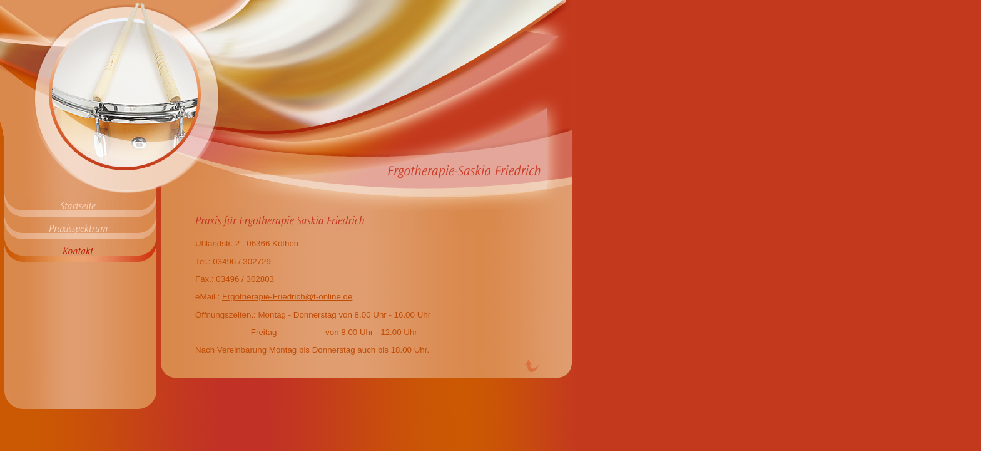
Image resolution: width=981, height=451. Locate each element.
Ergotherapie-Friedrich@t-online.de (287, 296)
